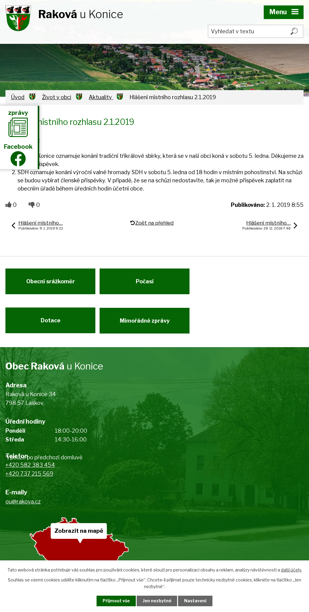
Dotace (50, 323)
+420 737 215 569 (29, 477)
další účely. (291, 569)
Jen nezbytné (157, 601)
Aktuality (101, 97)
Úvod (17, 97)
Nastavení (196, 601)
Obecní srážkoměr (50, 282)
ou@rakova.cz (23, 504)
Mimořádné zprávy (146, 323)
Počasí (146, 282)
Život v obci (56, 97)
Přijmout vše (115, 601)
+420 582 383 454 (30, 468)
